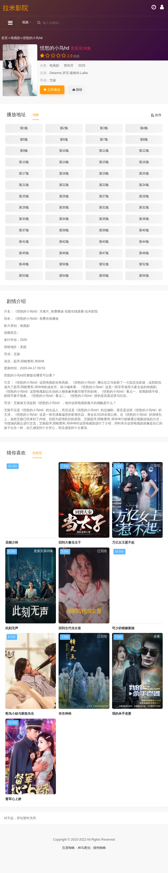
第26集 (64, 196)
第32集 (144, 207)
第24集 (144, 185)
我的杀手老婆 (121, 713)
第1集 (24, 128)
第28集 (144, 196)
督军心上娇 (13, 799)
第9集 (24, 151)
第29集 (24, 207)
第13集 (24, 162)
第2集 (64, 128)
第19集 (104, 173)
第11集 (104, 151)
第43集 (104, 242)
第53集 (24, 275)
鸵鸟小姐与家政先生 (19, 713)
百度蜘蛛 (68, 848)
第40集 (144, 230)
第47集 (104, 253)
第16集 (144, 162)
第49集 (24, 264)
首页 (4, 38)
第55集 (104, 275)
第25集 (24, 196)
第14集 (64, 162)
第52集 (144, 264)
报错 (77, 90)
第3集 (104, 128)
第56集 (144, 275)
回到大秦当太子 (70, 542)
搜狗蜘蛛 (99, 848)
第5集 (24, 139)
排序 (156, 115)
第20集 (144, 173)
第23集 (104, 185)
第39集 (104, 230)
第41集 (24, 242)
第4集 (144, 128)
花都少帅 (11, 542)
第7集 (104, 139)
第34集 (64, 219)
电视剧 (15, 38)
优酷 (35, 115)
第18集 (64, 173)
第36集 (144, 219)
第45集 (24, 253)
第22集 (64, 185)
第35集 (104, 219)
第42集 (64, 242)
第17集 (24, 173)
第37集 (24, 230)
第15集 (104, 162)
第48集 (144, 253)
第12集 (144, 151)
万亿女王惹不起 (123, 542)
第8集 (144, 139)
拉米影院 (15, 7)
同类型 (37, 453)
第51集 (104, 264)
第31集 (104, 207)
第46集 (64, 253)
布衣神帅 (65, 713)
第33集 (24, 219)
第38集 (64, 230)
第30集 (64, 207)
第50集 (64, 264)
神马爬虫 (84, 848)
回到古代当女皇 (70, 628)
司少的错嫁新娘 (123, 628)
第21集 (24, 185)
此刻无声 (11, 628)
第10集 (64, 151)
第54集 (64, 275)
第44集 (144, 242)
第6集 (64, 139)
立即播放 (52, 90)
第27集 (104, 196)
